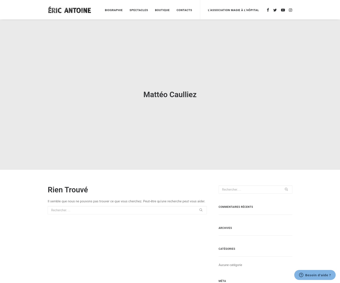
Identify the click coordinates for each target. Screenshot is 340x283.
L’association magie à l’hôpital (233, 10)
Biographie (114, 10)
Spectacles (139, 10)
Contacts (184, 10)
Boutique (162, 10)
